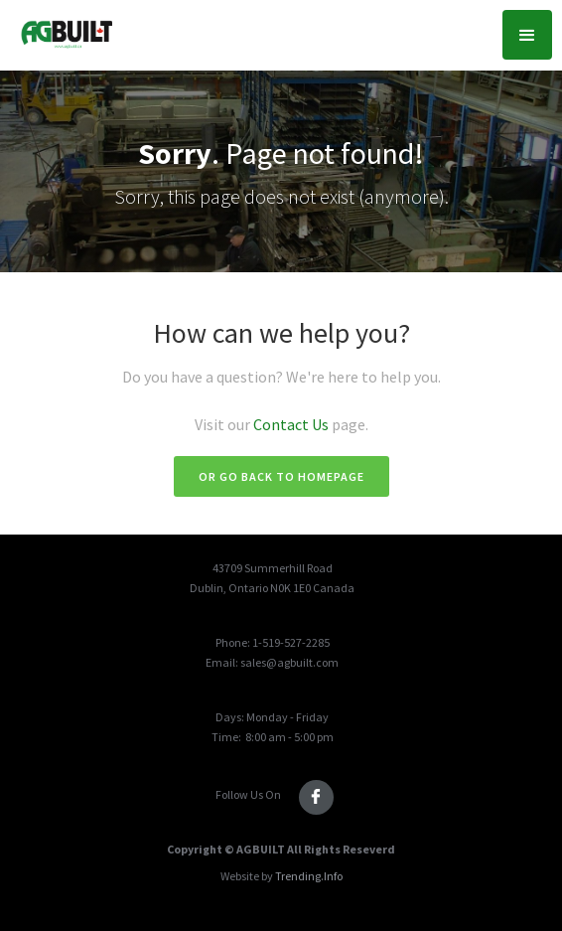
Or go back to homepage (281, 476)
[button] (527, 35)
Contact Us (292, 424)
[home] (61, 30)
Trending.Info (309, 875)
